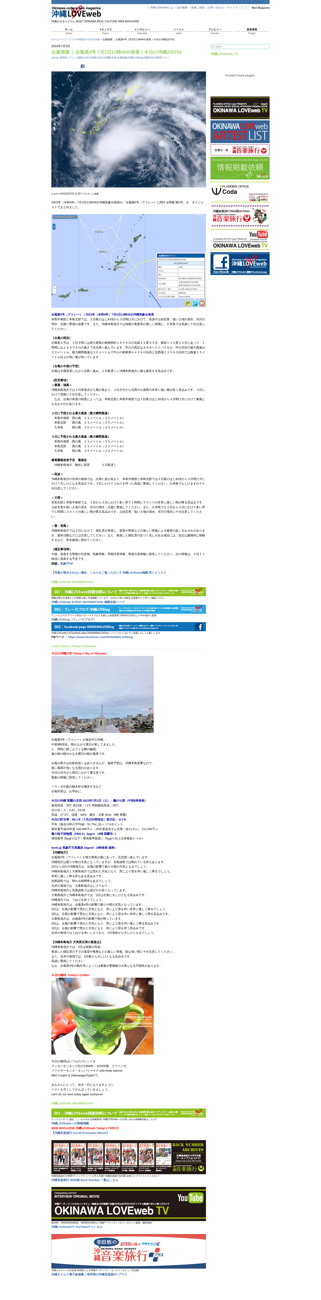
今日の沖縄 (89, 57)
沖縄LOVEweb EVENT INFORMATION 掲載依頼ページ (88, 602)
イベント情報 (75, 57)
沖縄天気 (149, 57)
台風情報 (122, 57)
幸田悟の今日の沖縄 (88, 39)
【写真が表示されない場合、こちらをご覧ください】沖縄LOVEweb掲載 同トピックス (108, 572)
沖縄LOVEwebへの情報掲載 (70, 1123)
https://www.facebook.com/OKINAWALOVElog (100, 637)
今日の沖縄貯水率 (107, 57)
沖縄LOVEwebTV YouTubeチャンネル (77, 1227)
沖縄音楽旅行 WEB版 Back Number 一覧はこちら (84, 1180)
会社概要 (182, 7)
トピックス (68, 39)
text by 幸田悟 (59, 57)
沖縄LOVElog (135, 57)
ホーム (55, 39)
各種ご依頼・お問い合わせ (207, 7)
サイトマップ (235, 7)
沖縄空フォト (161, 57)
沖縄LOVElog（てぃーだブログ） (73, 619)
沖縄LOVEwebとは (161, 7)
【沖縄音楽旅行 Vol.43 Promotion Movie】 (80, 1133)
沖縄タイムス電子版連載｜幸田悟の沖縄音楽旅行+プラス (89, 1274)
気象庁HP (66, 563)
